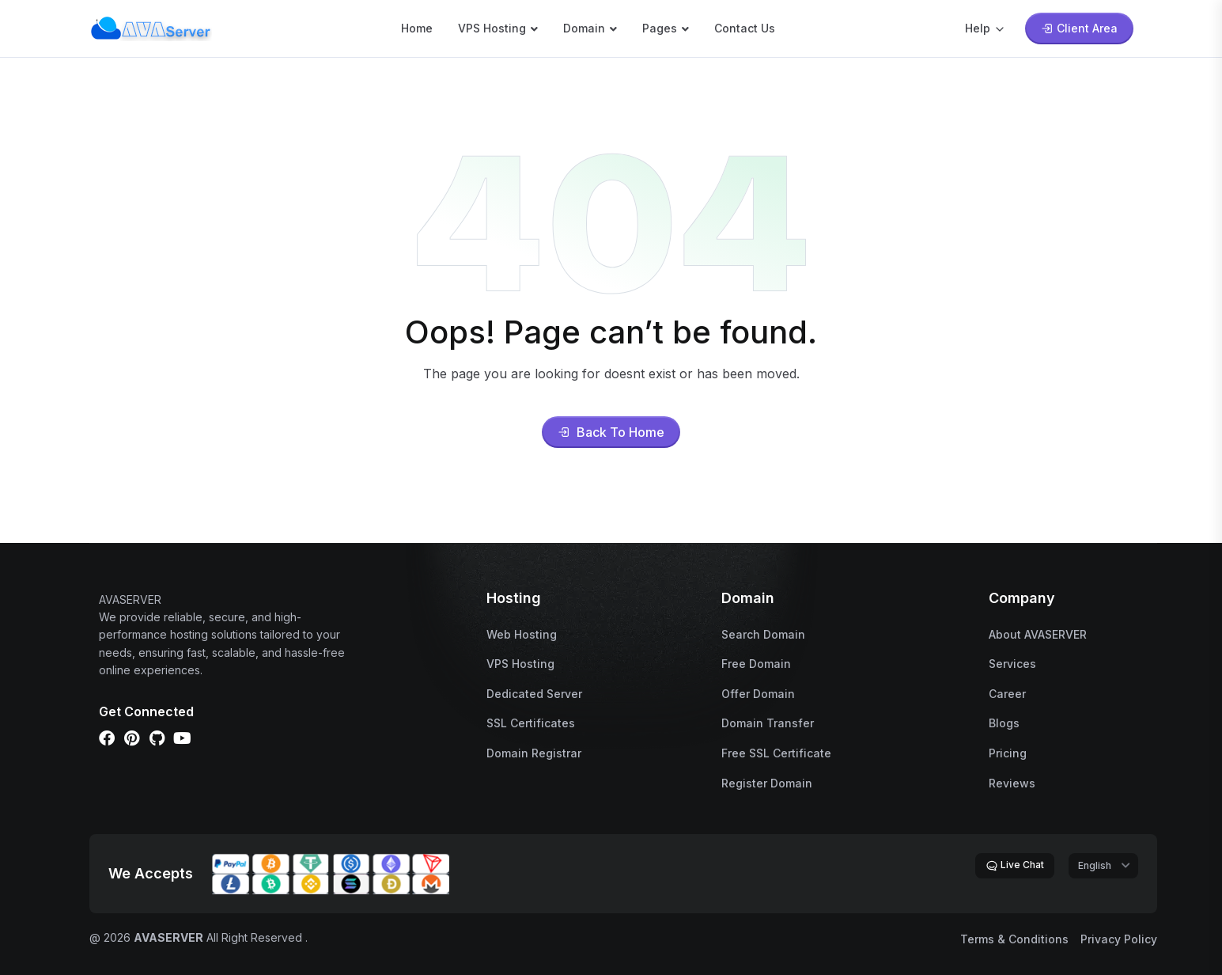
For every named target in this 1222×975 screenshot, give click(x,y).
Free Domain (756, 663)
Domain (584, 28)
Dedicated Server (534, 693)
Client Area (1079, 28)
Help (985, 28)
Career (1007, 693)
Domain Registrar (533, 753)
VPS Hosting (492, 28)
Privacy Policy (1118, 939)
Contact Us (744, 28)
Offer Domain (758, 693)
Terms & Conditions (1014, 939)
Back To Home (611, 432)
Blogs (1004, 723)
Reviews (1012, 783)
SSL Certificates (530, 723)
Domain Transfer (767, 723)
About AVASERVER (1038, 634)
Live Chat (1015, 865)
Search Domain (763, 634)
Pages (659, 28)
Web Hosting (521, 634)
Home (417, 28)
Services (1012, 663)
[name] (150, 27)
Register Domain (766, 783)
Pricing (1008, 753)
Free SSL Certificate (776, 753)
